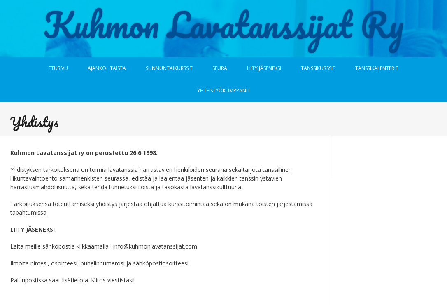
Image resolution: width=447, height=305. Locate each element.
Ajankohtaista (107, 68)
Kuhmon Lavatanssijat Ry (223, 25)
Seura (219, 68)
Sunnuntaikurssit (169, 68)
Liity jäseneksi (264, 68)
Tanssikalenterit (376, 68)
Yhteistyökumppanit (223, 90)
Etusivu (58, 68)
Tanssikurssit (318, 68)
